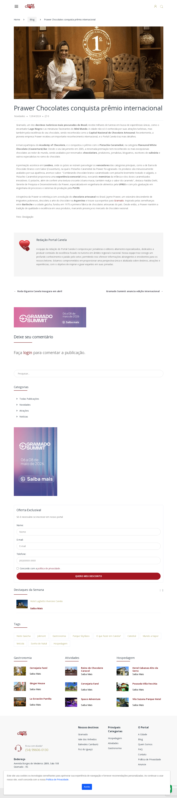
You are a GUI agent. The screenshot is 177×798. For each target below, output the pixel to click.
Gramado (119, 200)
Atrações (22, 410)
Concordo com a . (40, 568)
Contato (142, 754)
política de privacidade (49, 568)
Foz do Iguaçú (85, 749)
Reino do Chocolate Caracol (92, 669)
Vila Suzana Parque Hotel (146, 699)
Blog (32, 19)
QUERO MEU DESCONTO (88, 576)
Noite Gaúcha (24, 636)
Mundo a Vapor (151, 636)
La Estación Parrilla (40, 698)
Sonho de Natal (39, 643)
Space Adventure (90, 699)
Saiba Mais (36, 608)
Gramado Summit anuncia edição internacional (134, 291)
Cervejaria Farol (38, 668)
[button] (161, 6)
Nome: (20, 525)
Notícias (22, 416)
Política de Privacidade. (57, 779)
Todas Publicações (27, 398)
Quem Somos (145, 744)
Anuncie (142, 764)
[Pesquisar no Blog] (88, 373)
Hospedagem (60, 643)
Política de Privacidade (149, 759)
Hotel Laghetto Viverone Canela (46, 601)
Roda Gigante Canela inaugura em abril (38, 291)
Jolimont (41, 636)
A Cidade (142, 734)
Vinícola (20, 643)
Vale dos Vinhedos (87, 739)
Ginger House (37, 683)
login (27, 352)
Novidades (23, 404)
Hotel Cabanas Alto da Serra (145, 669)
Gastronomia (59, 636)
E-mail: (20, 539)
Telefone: (21, 553)
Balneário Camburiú (88, 744)
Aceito (87, 786)
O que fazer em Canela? (108, 636)
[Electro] (30, 6)
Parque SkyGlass (81, 636)
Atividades (113, 743)
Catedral (131, 636)
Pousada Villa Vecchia (144, 683)
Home (17, 19)
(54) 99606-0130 (36, 750)
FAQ (140, 749)
